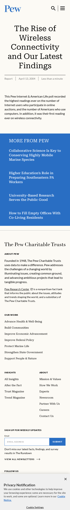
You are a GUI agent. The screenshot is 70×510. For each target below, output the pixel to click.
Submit (57, 441)
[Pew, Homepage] (12, 8)
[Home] (35, 244)
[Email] (26, 442)
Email (7, 436)
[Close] (65, 481)
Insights (10, 372)
